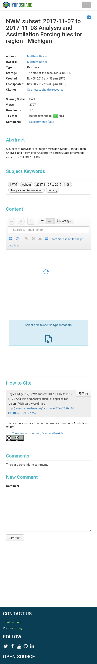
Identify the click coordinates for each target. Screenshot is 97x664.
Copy (83, 393)
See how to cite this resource (45, 89)
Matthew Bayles (37, 56)
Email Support (12, 622)
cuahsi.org (15, 628)
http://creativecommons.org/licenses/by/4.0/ (34, 433)
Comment (12, 486)
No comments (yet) (41, 121)
